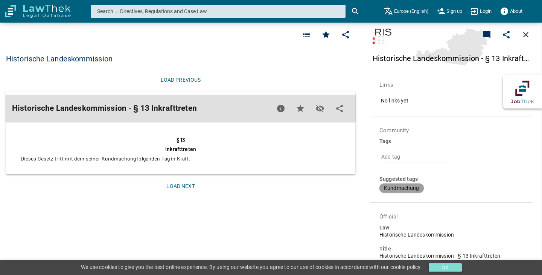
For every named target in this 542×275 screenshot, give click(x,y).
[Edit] (345, 34)
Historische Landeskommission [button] (59, 59)
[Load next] (180, 186)
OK (445, 267)
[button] (401, 187)
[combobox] (218, 11)
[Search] (355, 11)
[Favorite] (306, 34)
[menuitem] (406, 11)
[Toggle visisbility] (319, 108)
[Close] (525, 34)
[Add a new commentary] (486, 34)
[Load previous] (180, 80)
